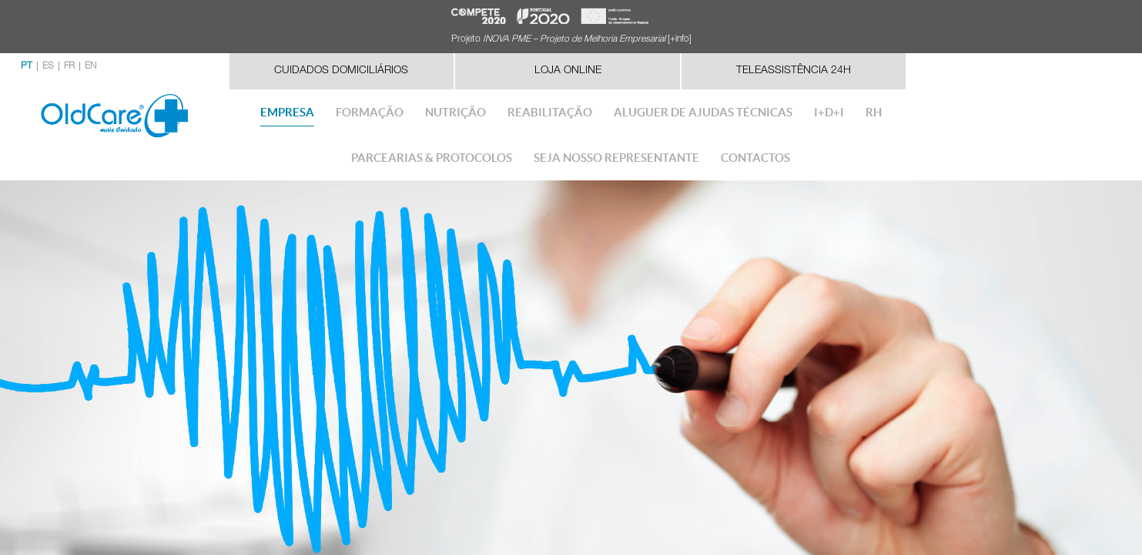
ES (48, 66)
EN (90, 66)
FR (69, 66)
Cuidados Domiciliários (341, 71)
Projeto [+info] (571, 39)
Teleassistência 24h (793, 71)
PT (26, 66)
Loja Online (567, 71)
